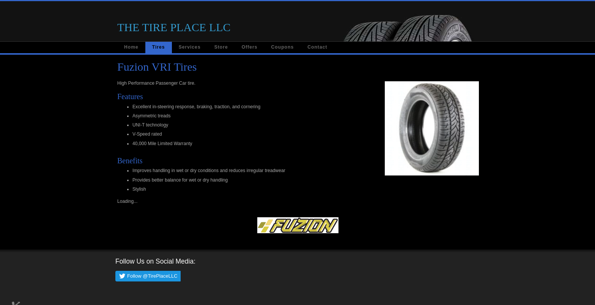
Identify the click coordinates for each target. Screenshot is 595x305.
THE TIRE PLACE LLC (174, 27)
